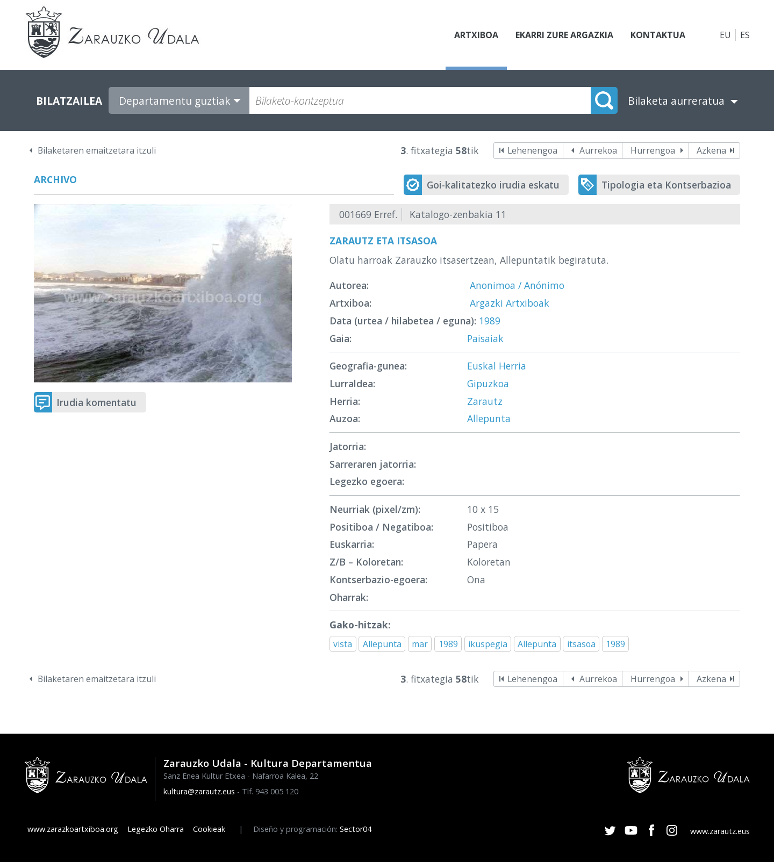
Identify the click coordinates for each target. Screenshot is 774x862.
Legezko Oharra (155, 829)
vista (342, 644)
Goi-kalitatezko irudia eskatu (493, 184)
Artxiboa (476, 35)
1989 (489, 320)
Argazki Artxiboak (509, 302)
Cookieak (209, 829)
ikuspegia (487, 644)
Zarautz (485, 401)
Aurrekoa (598, 150)
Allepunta (489, 418)
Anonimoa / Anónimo (517, 285)
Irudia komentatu (96, 402)
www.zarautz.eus (720, 831)
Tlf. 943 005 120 (270, 791)
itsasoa (581, 644)
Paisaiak (485, 338)
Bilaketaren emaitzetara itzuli (97, 150)
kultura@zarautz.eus (199, 791)
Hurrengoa (652, 150)
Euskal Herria (496, 365)
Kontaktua (657, 35)
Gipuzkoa (488, 383)
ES (745, 35)
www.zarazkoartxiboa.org (72, 829)
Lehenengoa (532, 150)
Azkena (711, 150)
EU (725, 35)
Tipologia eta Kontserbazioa (666, 184)
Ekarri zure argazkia (564, 35)
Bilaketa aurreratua (676, 100)
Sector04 (355, 829)
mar (420, 644)
